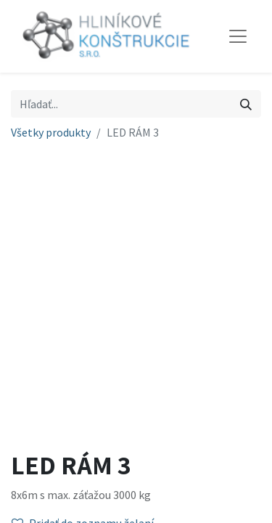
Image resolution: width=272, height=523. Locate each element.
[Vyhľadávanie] (246, 104)
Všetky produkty (51, 132)
